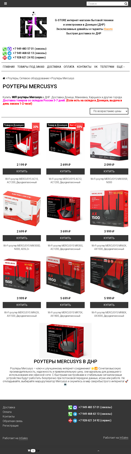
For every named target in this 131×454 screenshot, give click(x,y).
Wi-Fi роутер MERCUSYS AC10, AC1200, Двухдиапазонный (21, 181)
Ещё (121, 66)
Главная (9, 66)
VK (96, 66)
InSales (23, 438)
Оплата (69, 66)
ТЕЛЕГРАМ (107, 66)
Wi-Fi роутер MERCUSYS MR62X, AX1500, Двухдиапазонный (21, 314)
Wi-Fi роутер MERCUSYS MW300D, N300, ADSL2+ (21, 247)
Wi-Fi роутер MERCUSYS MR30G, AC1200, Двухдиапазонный (65, 247)
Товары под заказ (30, 66)
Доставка (54, 66)
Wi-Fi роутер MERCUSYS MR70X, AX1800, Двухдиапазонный (65, 314)
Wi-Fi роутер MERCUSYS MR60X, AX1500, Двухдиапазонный (109, 247)
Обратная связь (13, 421)
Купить (21, 171)
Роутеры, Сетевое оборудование (28, 78)
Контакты (84, 66)
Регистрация (10, 425)
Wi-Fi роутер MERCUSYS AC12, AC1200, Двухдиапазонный (65, 181)
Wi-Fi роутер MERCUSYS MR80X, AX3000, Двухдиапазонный (109, 314)
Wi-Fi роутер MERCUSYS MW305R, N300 (109, 181)
